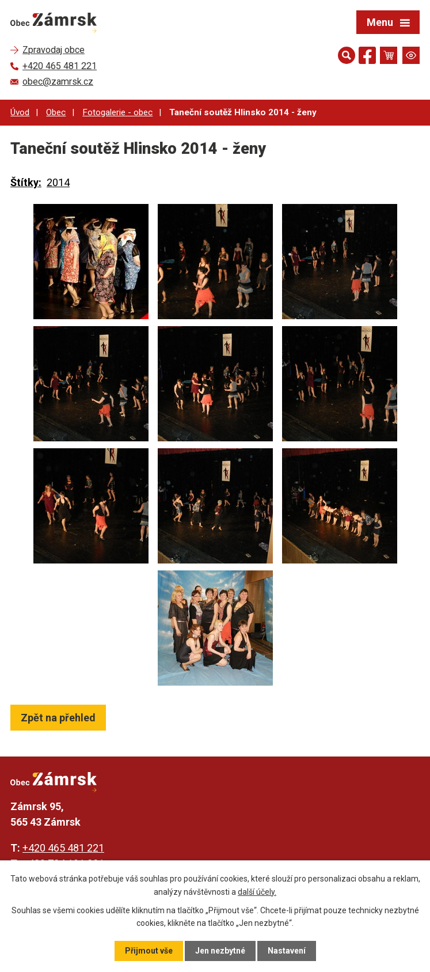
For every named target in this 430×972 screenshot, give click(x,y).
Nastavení (287, 950)
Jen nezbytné (220, 950)
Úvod (19, 112)
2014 (58, 182)
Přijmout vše (149, 950)
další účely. (257, 891)
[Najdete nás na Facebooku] (367, 57)
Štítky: (25, 182)
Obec (56, 112)
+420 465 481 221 (63, 848)
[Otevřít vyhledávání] (346, 55)
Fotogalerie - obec (117, 112)
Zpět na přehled (58, 718)
